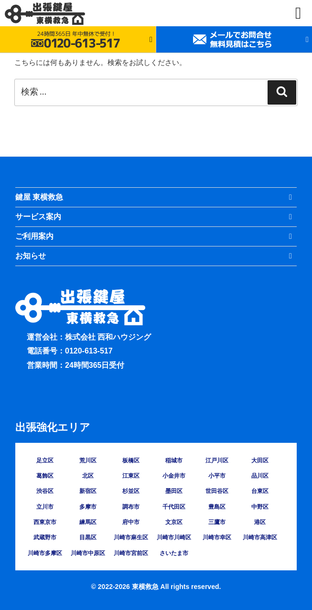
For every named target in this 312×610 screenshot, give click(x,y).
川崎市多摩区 (45, 553)
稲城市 (174, 460)
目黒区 (88, 537)
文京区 (174, 522)
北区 (88, 475)
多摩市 (88, 506)
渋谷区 (45, 491)
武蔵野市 (44, 537)
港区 (260, 522)
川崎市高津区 (260, 537)
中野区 (260, 506)
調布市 (131, 506)
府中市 (131, 522)
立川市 (45, 506)
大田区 (260, 460)
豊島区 (217, 506)
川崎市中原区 (88, 553)
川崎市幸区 (217, 537)
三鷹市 (217, 522)
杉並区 (131, 491)
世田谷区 (216, 491)
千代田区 (173, 506)
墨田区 (174, 491)
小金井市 (173, 475)
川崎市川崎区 (174, 537)
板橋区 (131, 460)
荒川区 (88, 460)
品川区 (260, 475)
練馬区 (88, 522)
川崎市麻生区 (131, 537)
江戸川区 (216, 460)
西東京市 (44, 522)
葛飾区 (45, 475)
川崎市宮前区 (131, 553)
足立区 (45, 460)
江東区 (131, 475)
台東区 (260, 491)
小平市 (217, 475)
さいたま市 (174, 553)
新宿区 (88, 491)
